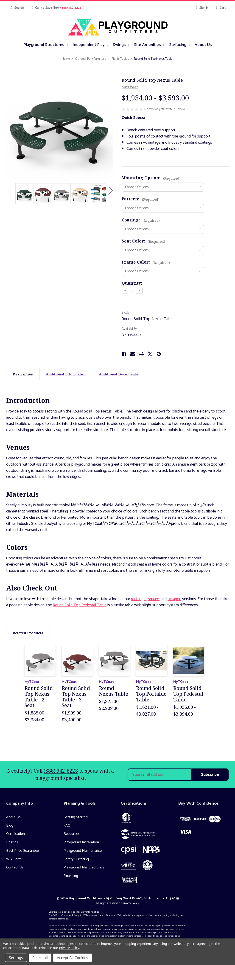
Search (16, 8)
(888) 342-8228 (61, 771)
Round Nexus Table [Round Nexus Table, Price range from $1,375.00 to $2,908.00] (113, 691)
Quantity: (132, 283)
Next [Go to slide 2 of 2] (110, 190)
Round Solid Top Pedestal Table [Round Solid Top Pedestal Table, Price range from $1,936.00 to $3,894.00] (188, 694)
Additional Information (66, 374)
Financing (71, 876)
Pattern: (140, 199)
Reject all (40, 957)
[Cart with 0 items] (220, 7)
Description (23, 374)
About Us (13, 817)
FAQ (67, 825)
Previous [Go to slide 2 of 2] (9, 190)
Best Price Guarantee (22, 851)
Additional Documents (118, 374)
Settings (16, 957)
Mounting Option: (151, 178)
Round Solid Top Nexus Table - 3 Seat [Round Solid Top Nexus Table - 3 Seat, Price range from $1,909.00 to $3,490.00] (76, 697)
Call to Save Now (56, 8)
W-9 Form (14, 859)
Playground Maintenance (83, 851)
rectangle (138, 599)
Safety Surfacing (76, 859)
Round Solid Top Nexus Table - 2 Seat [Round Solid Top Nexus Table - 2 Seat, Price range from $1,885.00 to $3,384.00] (39, 697)
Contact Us (15, 867)
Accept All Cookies (72, 957)
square (153, 599)
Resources (72, 834)
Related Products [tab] (28, 633)
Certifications (16, 834)
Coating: (141, 220)
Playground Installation (81, 842)
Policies (12, 842)
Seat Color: (143, 241)
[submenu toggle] (67, 44)
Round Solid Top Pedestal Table (79, 605)
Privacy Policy (130, 903)
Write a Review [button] (175, 109)
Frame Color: (146, 262)
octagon (174, 599)
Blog (9, 825)
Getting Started (76, 817)
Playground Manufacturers (84, 867)
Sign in (201, 8)
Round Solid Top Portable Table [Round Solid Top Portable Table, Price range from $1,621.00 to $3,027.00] (151, 694)
